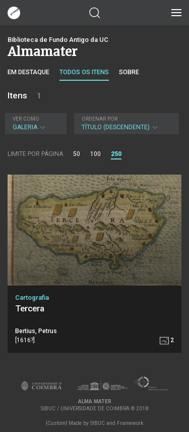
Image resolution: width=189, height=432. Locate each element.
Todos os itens (84, 72)
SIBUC (97, 423)
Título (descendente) (125, 123)
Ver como (26, 119)
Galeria (34, 123)
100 (95, 153)
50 (76, 153)
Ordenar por (99, 119)
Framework (130, 423)
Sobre (129, 72)
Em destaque (28, 72)
